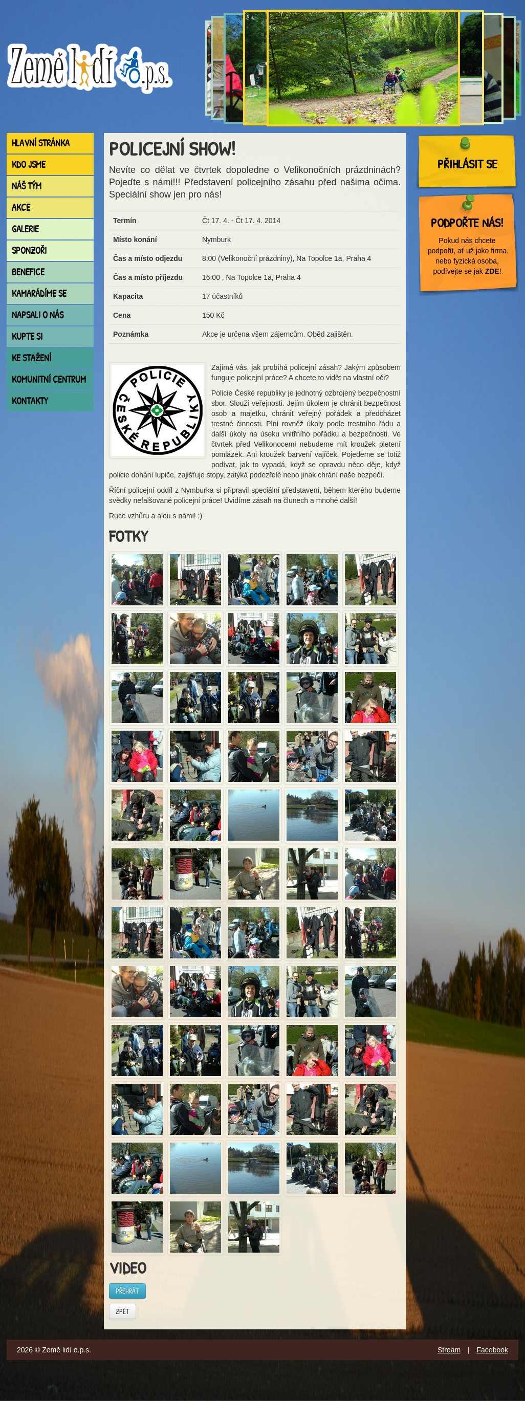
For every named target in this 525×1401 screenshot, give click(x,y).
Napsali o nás (37, 315)
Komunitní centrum (49, 379)
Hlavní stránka (41, 143)
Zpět (122, 1311)
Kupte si (27, 336)
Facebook (492, 1350)
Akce (21, 207)
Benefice (28, 272)
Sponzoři (29, 250)
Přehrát (127, 1291)
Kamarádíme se (39, 293)
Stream (449, 1350)
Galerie (25, 229)
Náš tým (26, 186)
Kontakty (30, 401)
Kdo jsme (29, 164)
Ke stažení (31, 358)
